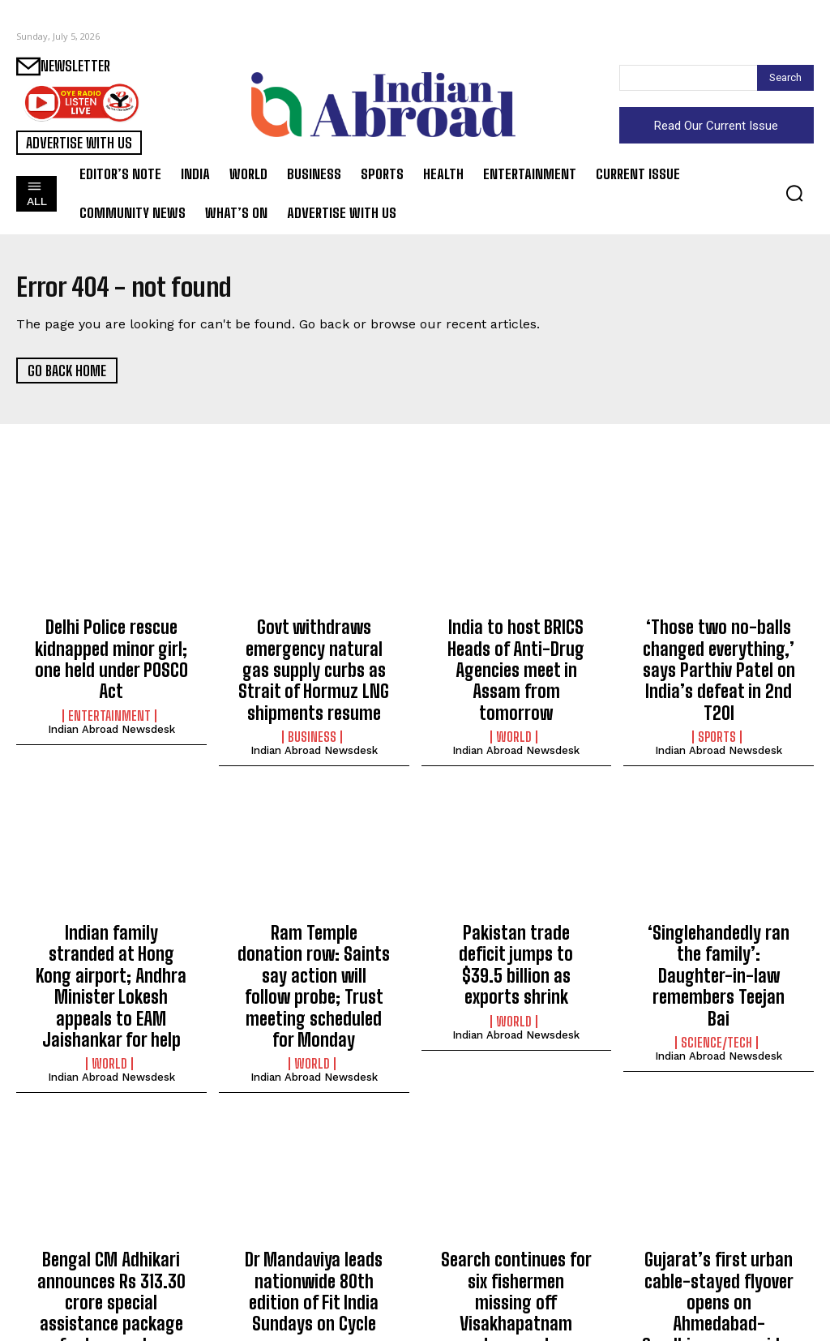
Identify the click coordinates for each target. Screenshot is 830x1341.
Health (514, 1274)
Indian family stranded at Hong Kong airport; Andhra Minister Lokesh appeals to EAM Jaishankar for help (111, 948)
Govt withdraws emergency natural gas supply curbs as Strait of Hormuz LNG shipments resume (314, 662)
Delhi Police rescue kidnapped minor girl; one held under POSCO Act (111, 645)
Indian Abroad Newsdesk (111, 698)
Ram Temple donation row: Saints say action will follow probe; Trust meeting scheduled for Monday (314, 948)
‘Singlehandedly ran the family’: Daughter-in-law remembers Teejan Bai (719, 931)
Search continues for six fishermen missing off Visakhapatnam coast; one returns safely (516, 1225)
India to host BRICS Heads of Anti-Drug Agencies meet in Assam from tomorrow (516, 654)
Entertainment (109, 685)
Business (312, 719)
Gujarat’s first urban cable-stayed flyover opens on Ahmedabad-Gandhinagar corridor (718, 1225)
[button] (794, 193)
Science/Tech (716, 970)
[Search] (785, 78)
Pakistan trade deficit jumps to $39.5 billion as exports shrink (516, 931)
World (514, 702)
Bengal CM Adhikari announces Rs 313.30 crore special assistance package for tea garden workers (111, 1234)
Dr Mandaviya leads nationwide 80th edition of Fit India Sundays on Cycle (314, 1225)
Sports (717, 702)
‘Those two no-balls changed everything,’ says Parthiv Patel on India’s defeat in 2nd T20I (719, 654)
